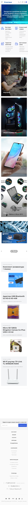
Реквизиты (14, 466)
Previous (1, 251)
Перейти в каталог (14, 18)
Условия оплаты (14, 462)
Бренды (14, 440)
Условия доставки (14, 464)
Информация (14, 459)
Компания (14, 448)
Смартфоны (7, 173)
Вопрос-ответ (14, 478)
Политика (14, 468)
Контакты (14, 452)
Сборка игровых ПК (10, 132)
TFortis (5, 213)
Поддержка (14, 443)
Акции (14, 434)
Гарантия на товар (14, 476)
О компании (14, 450)
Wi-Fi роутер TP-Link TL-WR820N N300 (12, 363)
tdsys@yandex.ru (15, 486)
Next (26, 251)
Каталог (14, 431)
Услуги (14, 437)
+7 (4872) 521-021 (10, 483)
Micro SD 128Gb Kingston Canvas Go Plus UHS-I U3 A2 (14, 330)
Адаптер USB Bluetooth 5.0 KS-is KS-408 (14, 297)
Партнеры (14, 454)
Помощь (14, 473)
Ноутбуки (6, 92)
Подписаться (22, 425)
